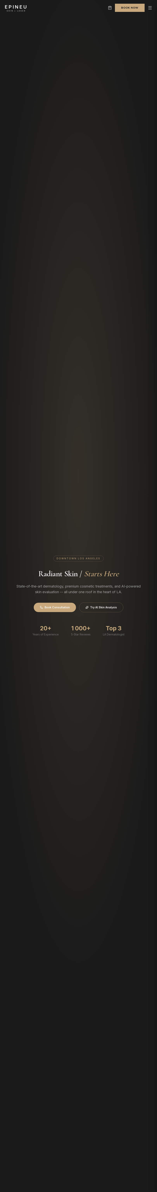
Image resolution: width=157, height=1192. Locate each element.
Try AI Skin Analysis (101, 607)
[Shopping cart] (110, 8)
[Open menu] (150, 7)
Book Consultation (55, 607)
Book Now (129, 7)
